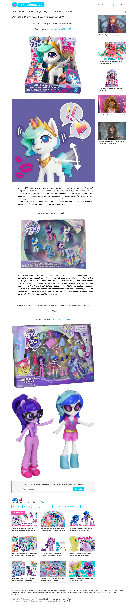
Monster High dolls (52, 592)
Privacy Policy (66, 601)
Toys (39, 11)
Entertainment (19, 11)
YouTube (71, 599)
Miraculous (122, 590)
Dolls (31, 11)
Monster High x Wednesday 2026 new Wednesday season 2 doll (111, 143)
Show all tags (15, 594)
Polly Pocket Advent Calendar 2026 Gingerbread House (110, 63)
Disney (38, 590)
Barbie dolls (21, 590)
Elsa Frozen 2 (72, 590)
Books (69, 11)
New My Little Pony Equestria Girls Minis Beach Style (81, 579)
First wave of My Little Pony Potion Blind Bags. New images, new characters (24, 579)
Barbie (16, 590)
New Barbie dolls (69, 592)
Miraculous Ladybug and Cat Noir (31, 592)
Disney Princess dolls (60, 590)
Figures (47, 11)
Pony (44, 507)
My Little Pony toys (74, 507)
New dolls (76, 592)
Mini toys (117, 590)
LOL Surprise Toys (109, 590)
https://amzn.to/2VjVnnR (60, 319)
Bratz (34, 590)
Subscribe (103, 5)
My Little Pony (17, 507)
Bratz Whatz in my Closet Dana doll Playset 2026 (110, 89)
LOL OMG (96, 590)
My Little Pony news (29, 507)
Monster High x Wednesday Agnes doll (111, 35)
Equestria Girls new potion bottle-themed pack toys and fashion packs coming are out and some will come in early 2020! (82, 530)
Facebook (118, 5)
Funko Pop (84, 590)
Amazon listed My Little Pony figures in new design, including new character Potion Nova (51, 554)
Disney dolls (43, 590)
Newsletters (56, 599)
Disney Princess (50, 590)
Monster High (43, 592)
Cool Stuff (58, 11)
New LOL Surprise (83, 592)
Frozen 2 (78, 590)
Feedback (47, 599)
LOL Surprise (102, 590)
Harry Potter (90, 590)
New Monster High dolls (95, 592)
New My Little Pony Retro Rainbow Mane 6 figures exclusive (52, 579)
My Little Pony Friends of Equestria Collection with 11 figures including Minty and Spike (53, 530)
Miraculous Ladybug (17, 592)
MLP (50, 507)
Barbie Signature (28, 590)
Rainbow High (104, 592)
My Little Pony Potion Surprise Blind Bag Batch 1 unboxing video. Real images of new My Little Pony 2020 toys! (24, 554)
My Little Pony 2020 (60, 507)
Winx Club (114, 592)
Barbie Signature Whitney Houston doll (112, 115)
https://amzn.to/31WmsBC (60, 29)
